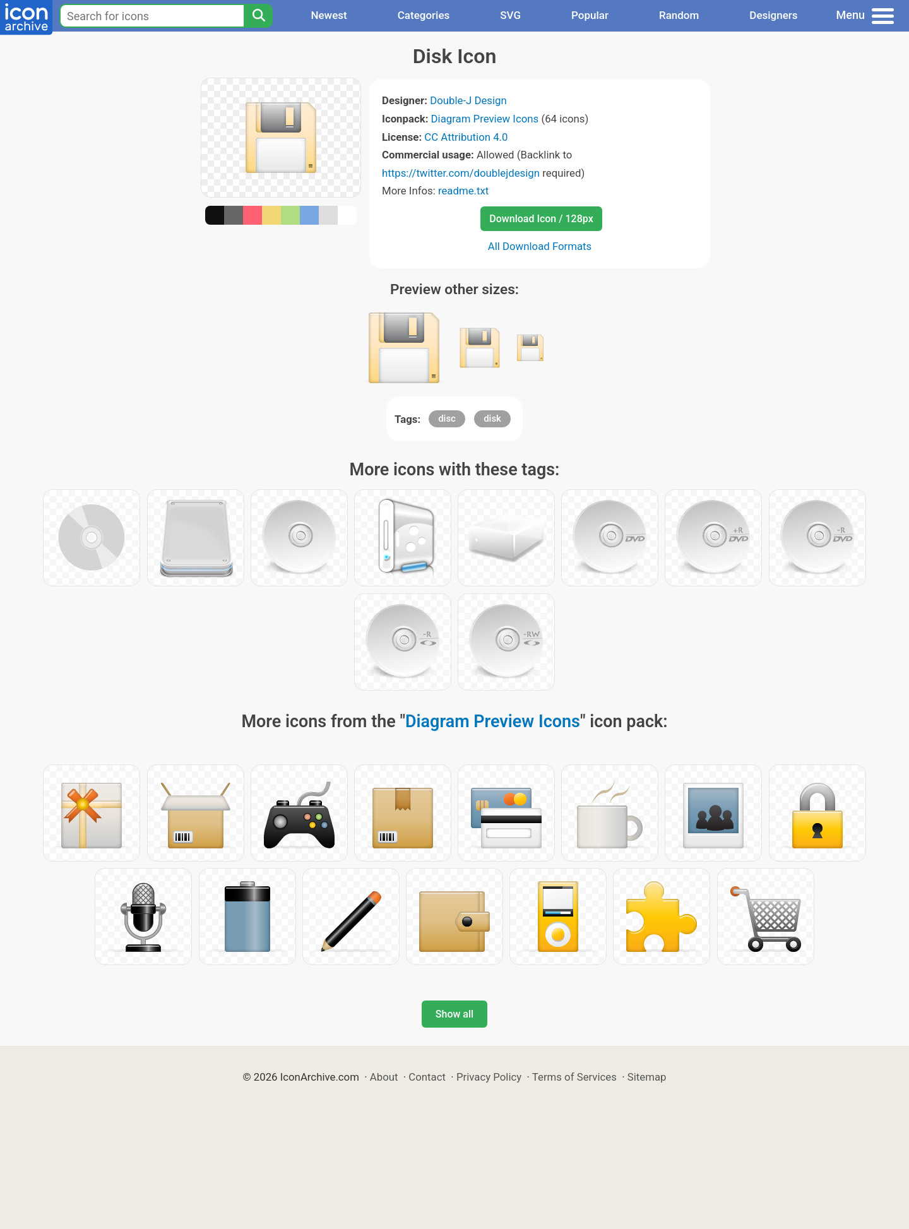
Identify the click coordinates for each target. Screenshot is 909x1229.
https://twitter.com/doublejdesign (461, 173)
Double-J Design (468, 100)
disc (447, 418)
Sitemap (647, 1077)
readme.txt (463, 190)
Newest (329, 15)
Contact (427, 1077)
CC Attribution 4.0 (466, 137)
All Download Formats (540, 246)
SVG (510, 15)
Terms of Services (574, 1077)
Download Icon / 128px (541, 219)
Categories (424, 15)
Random (679, 15)
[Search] (258, 16)
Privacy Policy (488, 1077)
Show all (454, 1014)
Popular (590, 15)
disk (492, 418)
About (384, 1077)
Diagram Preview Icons (485, 118)
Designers (773, 15)
